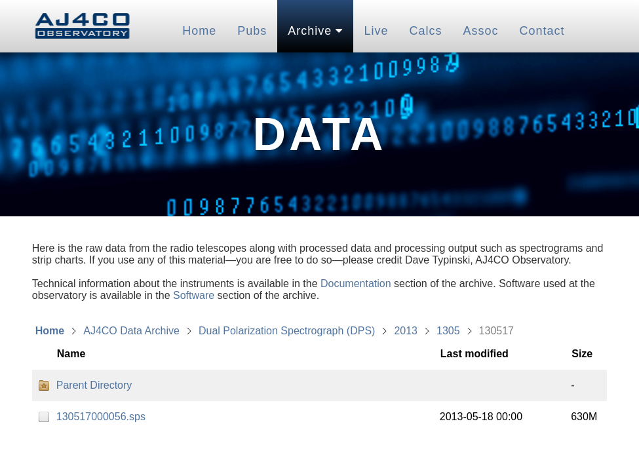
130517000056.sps (100, 416)
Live (376, 30)
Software (193, 295)
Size (581, 353)
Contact (541, 30)
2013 (405, 330)
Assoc (480, 30)
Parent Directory (94, 385)
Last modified (474, 353)
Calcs (425, 30)
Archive (315, 30)
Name (71, 353)
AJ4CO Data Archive (131, 330)
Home (199, 30)
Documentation (355, 283)
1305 (448, 330)
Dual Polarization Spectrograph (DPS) (287, 330)
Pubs (252, 30)
